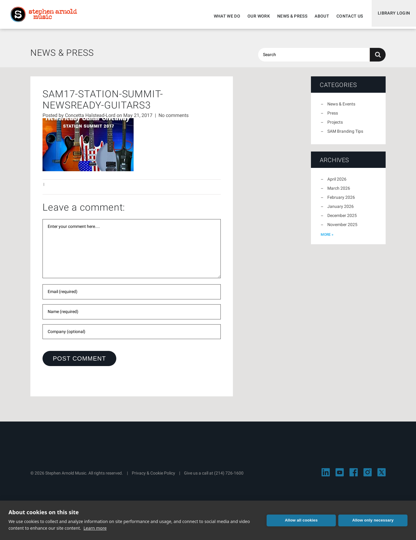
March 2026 (338, 191)
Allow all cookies (301, 520)
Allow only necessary (373, 520)
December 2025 (342, 219)
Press (332, 116)
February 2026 (341, 200)
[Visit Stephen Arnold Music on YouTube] (340, 476)
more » (327, 238)
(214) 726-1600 (229, 476)
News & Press (289, 16)
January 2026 (340, 210)
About (319, 16)
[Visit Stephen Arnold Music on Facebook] (354, 476)
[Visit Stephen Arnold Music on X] (381, 476)
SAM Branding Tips (345, 134)
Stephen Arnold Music (46, 16)
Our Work (256, 16)
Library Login (392, 16)
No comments (174, 119)
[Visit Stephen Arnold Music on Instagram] (367, 476)
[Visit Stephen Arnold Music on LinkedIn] (326, 476)
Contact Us (347, 16)
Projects (335, 125)
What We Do (224, 16)
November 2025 (342, 228)
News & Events (341, 107)
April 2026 (336, 182)
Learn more (95, 528)
